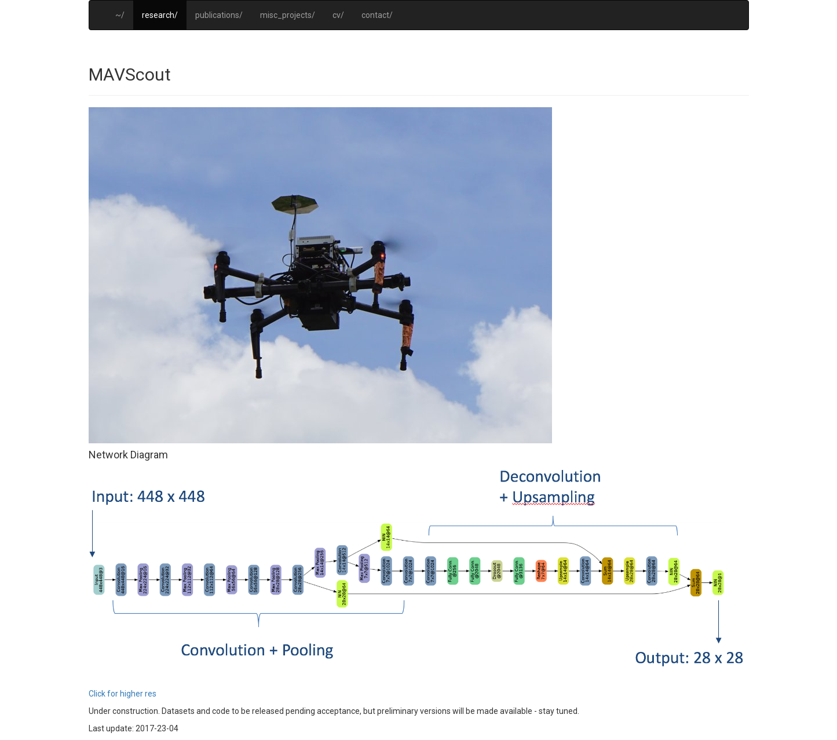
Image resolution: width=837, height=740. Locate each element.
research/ (160, 15)
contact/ (377, 15)
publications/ (219, 15)
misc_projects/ (287, 15)
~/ (120, 15)
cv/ (338, 15)
